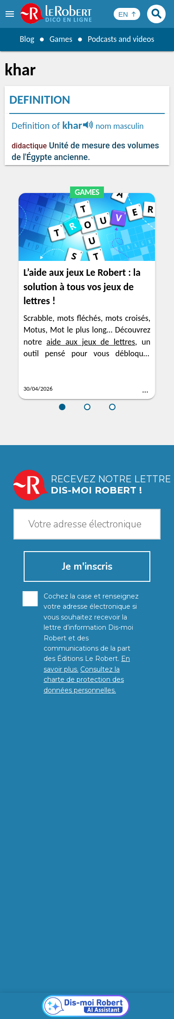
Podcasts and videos (121, 39)
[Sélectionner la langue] (127, 14)
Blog (26, 39)
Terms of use (141, 1000)
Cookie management (84, 1000)
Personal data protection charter (77, 990)
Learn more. (141, 976)
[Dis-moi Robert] (87, 794)
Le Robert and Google (87, 1009)
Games (60, 39)
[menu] (10, 14)
